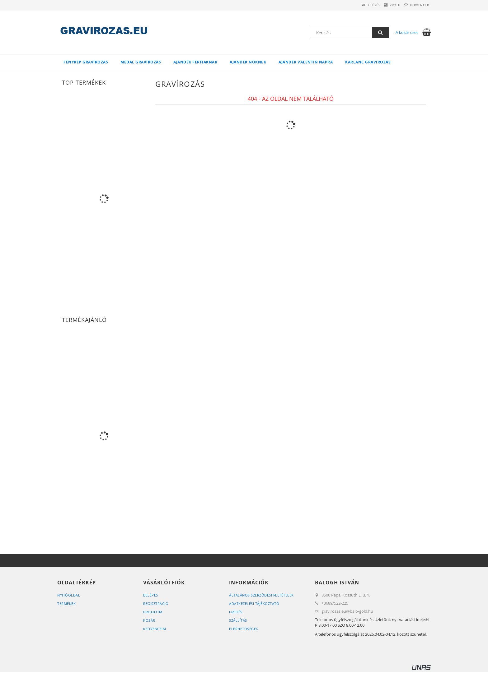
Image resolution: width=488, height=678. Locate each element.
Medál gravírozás (140, 62)
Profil (386, 5)
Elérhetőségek (243, 628)
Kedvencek (416, 5)
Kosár (149, 620)
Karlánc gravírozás (368, 62)
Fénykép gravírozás (85, 62)
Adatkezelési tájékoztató (254, 603)
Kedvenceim (154, 628)
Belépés (359, 5)
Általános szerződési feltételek (261, 595)
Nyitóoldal (68, 595)
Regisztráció (155, 603)
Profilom (152, 612)
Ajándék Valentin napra (306, 62)
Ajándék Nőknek (248, 62)
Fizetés (235, 612)
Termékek (66, 603)
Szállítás (238, 620)
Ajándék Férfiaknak (195, 62)
